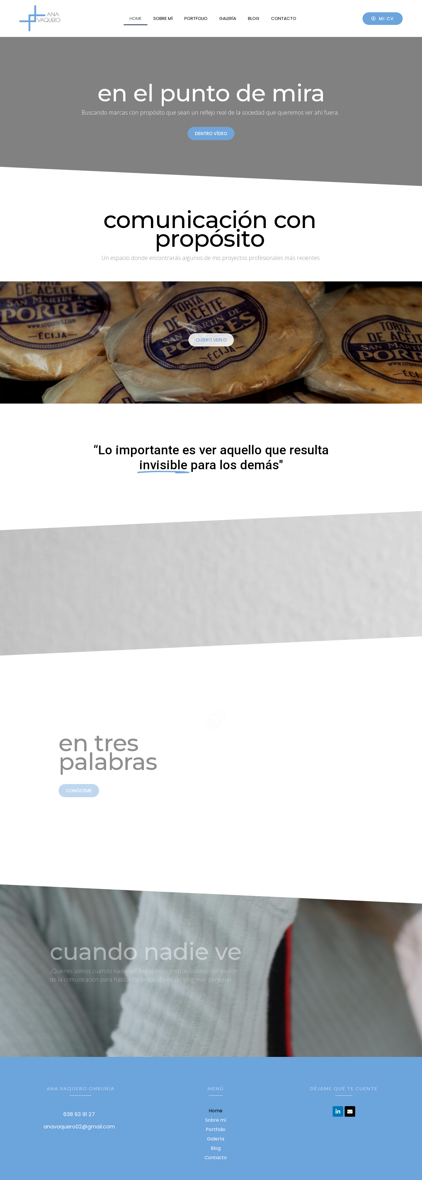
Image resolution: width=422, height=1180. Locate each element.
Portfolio (195, 18)
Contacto (283, 18)
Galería (227, 18)
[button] (383, 18)
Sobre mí (163, 18)
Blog (253, 18)
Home (136, 18)
